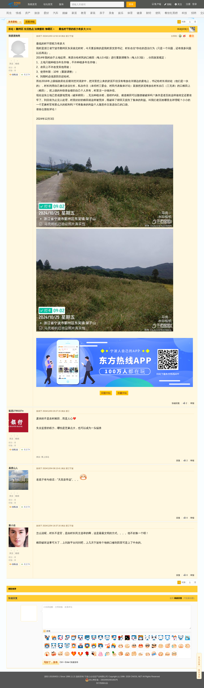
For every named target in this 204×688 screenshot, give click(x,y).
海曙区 (48, 29)
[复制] (88, 29)
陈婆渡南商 (14, 35)
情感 (18, 13)
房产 (27, 13)
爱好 (46, 13)
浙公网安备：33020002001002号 (101, 679)
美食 (111, 13)
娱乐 (120, 13)
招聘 (193, 13)
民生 (9, 13)
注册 (188, 4)
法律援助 (39, 29)
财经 (148, 13)
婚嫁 (65, 13)
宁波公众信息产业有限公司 (96, 676)
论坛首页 (48, 4)
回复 (178, 460)
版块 (61, 4)
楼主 (191, 36)
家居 (74, 13)
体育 (130, 13)
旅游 (37, 13)
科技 (184, 13)
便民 (158, 13)
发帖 (168, 4)
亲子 (102, 13)
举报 (192, 403)
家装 (92, 13)
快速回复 (176, 403)
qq (180, 36)
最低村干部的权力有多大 (72, 29)
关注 (178, 4)
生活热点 (29, 29)
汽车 (55, 13)
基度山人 (13, 468)
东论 (10, 29)
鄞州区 (19, 29)
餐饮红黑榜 (171, 13)
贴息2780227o (16, 410)
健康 (139, 13)
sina (184, 36)
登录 (194, 4)
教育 (83, 13)
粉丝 (17, 62)
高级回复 (178, 598)
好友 (48, 631)
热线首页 (32, 4)
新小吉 (12, 525)
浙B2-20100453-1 (52, 676)
